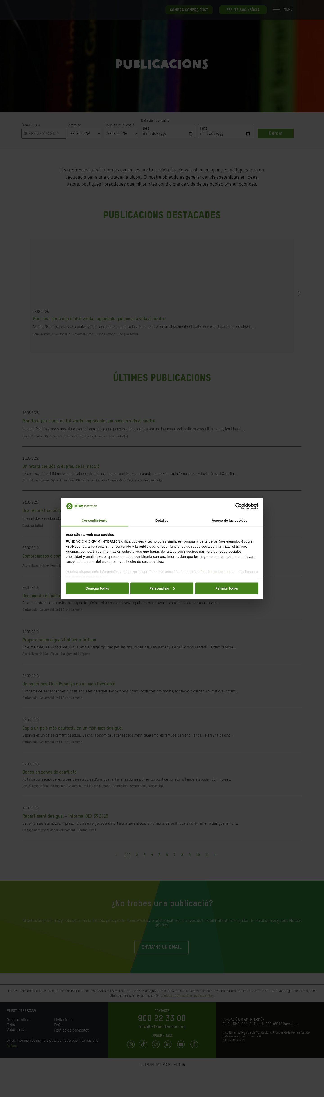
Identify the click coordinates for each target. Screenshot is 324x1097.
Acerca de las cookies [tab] (230, 520)
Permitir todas (226, 588)
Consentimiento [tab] (95, 520)
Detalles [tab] (162, 520)
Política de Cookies (215, 572)
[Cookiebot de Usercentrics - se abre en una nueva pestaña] (238, 506)
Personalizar (162, 588)
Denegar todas (97, 588)
